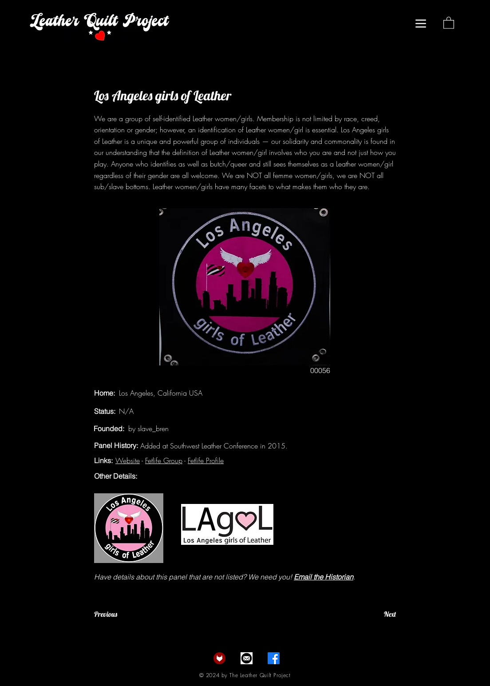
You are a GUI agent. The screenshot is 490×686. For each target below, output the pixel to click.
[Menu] (420, 23)
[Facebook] (274, 658)
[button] (448, 22)
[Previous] (123, 614)
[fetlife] (219, 658)
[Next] (374, 614)
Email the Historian (323, 576)
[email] (247, 658)
